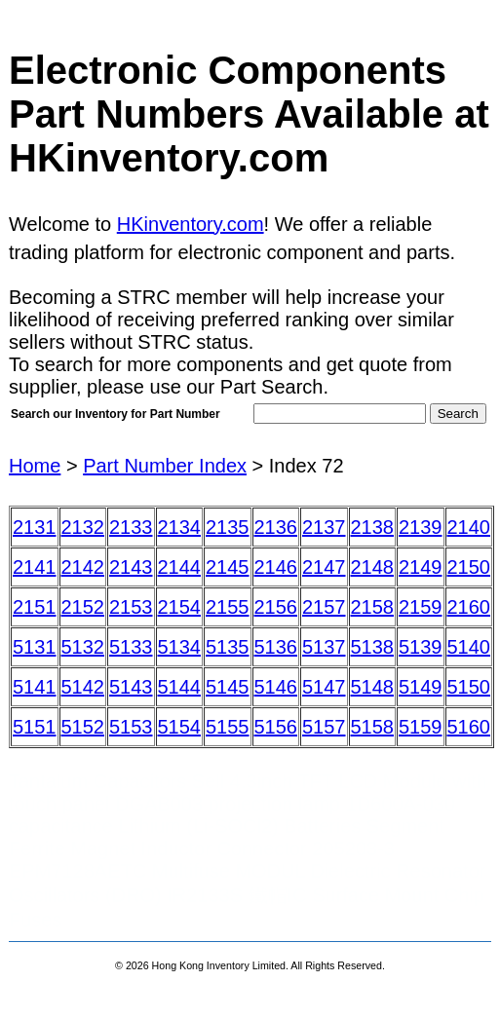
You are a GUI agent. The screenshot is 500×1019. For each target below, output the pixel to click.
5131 (35, 647)
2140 (469, 527)
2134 (180, 527)
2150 (469, 567)
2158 (373, 607)
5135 (228, 647)
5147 (324, 687)
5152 (83, 726)
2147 (324, 567)
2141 (35, 567)
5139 (420, 647)
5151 (35, 726)
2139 (420, 527)
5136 (276, 647)
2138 (373, 527)
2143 (131, 567)
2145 (228, 567)
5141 (35, 687)
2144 (180, 567)
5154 (180, 726)
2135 (228, 527)
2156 (276, 607)
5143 (131, 687)
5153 (131, 726)
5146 (276, 687)
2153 (131, 607)
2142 (83, 567)
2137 (324, 527)
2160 (469, 607)
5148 (373, 687)
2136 (276, 527)
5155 (228, 726)
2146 (276, 567)
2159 (420, 607)
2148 (373, 567)
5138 (373, 647)
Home (34, 465)
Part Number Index (165, 465)
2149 (420, 567)
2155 (228, 607)
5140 (469, 647)
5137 (324, 647)
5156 (276, 726)
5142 (83, 687)
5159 (420, 726)
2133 (131, 527)
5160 (469, 726)
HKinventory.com (190, 224)
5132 (83, 647)
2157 (324, 607)
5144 (180, 687)
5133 (131, 647)
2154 (180, 607)
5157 (324, 726)
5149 (420, 687)
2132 (83, 527)
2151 (35, 607)
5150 (469, 687)
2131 (35, 527)
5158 (373, 726)
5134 (180, 647)
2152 (83, 607)
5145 (228, 687)
